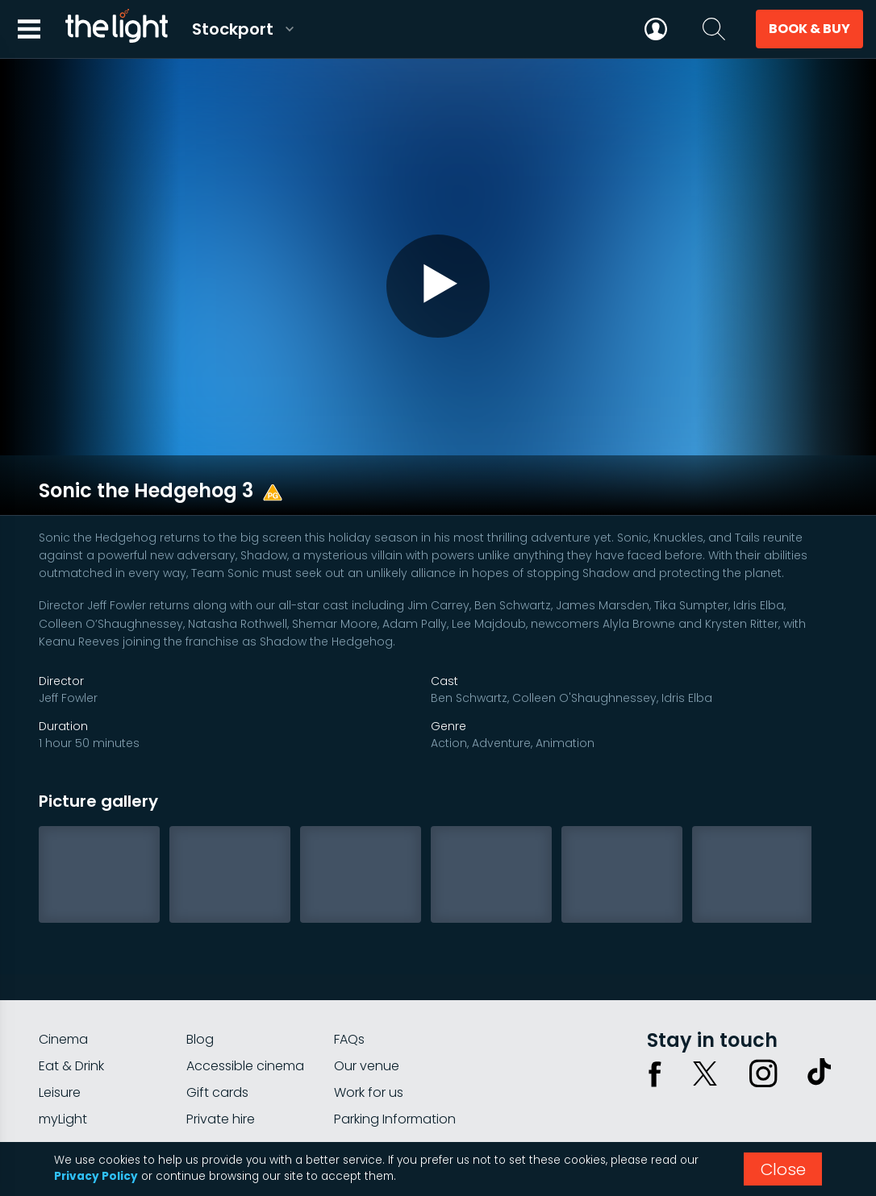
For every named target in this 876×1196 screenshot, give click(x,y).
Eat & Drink (71, 976)
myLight (63, 1029)
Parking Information (395, 1029)
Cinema (63, 950)
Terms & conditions (781, 1090)
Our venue (366, 976)
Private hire (220, 1029)
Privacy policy (675, 1090)
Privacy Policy (96, 1176)
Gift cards (217, 1003)
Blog (200, 950)
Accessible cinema (245, 976)
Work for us (368, 1003)
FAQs (349, 950)
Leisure (60, 1003)
